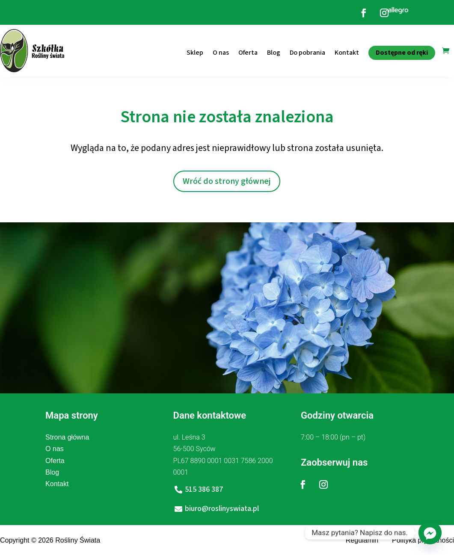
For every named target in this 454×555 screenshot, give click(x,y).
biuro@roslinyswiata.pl (222, 508)
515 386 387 (204, 489)
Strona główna (67, 437)
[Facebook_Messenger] (430, 532)
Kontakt (347, 52)
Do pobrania (307, 52)
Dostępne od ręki (402, 52)
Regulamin (362, 540)
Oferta (248, 52)
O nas (221, 52)
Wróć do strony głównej (227, 181)
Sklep (195, 52)
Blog (273, 52)
